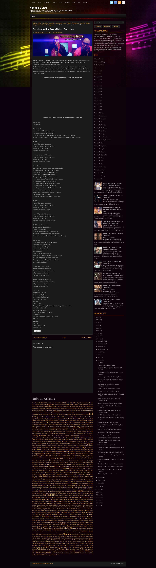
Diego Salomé (62, 441)
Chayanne (66, 428)
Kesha (77, 478)
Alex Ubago (79, 406)
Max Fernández (71, 505)
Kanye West (69, 476)
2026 (98, 317)
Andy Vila (80, 410)
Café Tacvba (53, 422)
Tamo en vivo (68, 540)
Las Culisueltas (71, 485)
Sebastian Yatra (87, 532)
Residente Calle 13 (83, 526)
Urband (61, 547)
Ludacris (39, 493)
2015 (97, 492)
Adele (39, 404)
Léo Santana (70, 493)
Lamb (59, 485)
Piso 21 (58, 524)
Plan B (68, 524)
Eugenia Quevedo (45, 453)
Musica (69, 23)
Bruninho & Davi (58, 420)
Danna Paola (39, 438)
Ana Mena (65, 410)
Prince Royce (80, 524)
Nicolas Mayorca (70, 514)
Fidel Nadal (87, 455)
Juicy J (72, 474)
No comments (57, 32)
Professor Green (89, 524)
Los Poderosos (58, 491)
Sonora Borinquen (69, 538)
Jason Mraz (40, 468)
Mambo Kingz (44, 497)
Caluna (83, 422)
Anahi (69, 410)
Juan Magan (42, 474)
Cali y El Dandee (62, 422)
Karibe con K (77, 476)
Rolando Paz (42, 530)
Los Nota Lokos (50, 491)
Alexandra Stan (35, 408)
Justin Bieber (43, 476)
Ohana (70, 516)
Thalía (47, 541)
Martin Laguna (38, 503)
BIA (54, 414)
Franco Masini (60, 457)
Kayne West (45, 478)
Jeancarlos (59, 468)
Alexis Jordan (43, 408)
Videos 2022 (98, 107)
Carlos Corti (38, 426)
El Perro (62, 447)
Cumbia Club (70, 433)
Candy (64, 424)
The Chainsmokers (74, 541)
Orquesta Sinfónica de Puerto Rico (48, 518)
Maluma (36, 497)
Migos (41, 508)
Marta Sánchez (81, 501)
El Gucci (90, 445)
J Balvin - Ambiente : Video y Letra (108, 422)
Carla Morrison (85, 424)
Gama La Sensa (42, 459)
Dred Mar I (61, 443)
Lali (36, 485)
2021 (97, 331)
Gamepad (49, 459)
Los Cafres (66, 489)
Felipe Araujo (61, 455)
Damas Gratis (69, 435)
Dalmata (63, 435)
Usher (65, 547)
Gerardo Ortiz (76, 459)
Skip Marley (47, 536)
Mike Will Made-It (61, 508)
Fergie (83, 455)
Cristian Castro (44, 433)
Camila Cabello (49, 424)
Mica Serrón (61, 507)
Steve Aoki (40, 540)
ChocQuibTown (88, 428)
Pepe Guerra (77, 522)
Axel (37, 414)
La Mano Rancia (81, 481)
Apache (48, 412)
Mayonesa (78, 505)
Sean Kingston (55, 532)
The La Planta (89, 541)
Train (79, 545)
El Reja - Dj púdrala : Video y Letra (108, 474)
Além (88, 408)
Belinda (77, 417)
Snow (71, 536)
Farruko (39, 455)
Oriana (33, 518)
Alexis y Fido (50, 408)
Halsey (85, 462)
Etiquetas (107, 26)
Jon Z (42, 472)
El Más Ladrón (45, 447)
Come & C (75, 431)
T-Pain (49, 540)
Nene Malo (85, 512)
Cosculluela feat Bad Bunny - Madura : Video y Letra (53, 29)
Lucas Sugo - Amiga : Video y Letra (108, 435)
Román (65, 530)
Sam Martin (34, 532)
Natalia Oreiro (40, 512)
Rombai (48, 530)
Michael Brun (68, 507)
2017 (98, 486)
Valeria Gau (41, 549)
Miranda (81, 508)
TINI (52, 540)
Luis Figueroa (52, 493)
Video (39, 25)
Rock (79, 2)
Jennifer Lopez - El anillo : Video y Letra (109, 377)
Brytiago (85, 420)
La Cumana (41, 481)
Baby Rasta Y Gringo (70, 414)
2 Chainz (47, 403)
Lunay (64, 493)
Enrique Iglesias (69, 451)
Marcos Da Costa (47, 499)
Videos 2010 (98, 71)
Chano (37, 428)
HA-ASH (78, 462)
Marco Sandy (38, 499)
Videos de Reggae (99, 152)
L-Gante (71, 479)
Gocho (62, 461)
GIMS (91, 457)
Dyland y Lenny (76, 443)
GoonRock (76, 461)
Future (88, 457)
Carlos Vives (45, 426)
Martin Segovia (63, 503)
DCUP (85, 433)
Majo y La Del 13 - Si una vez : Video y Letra (110, 466)
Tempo (43, 541)
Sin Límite (40, 536)
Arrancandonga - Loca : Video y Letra (109, 437)
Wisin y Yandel (45, 553)
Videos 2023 (98, 110)
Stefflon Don (84, 538)
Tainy (57, 540)
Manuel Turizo (67, 497)
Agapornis (50, 404)
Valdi (74, 547)
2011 (97, 503)
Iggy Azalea (82, 464)
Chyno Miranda (36, 431)
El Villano (66, 449)
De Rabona (51, 439)
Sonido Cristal (36, 538)
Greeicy (81, 461)
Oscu (58, 518)
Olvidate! (75, 516)
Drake (57, 443)
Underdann (56, 547)
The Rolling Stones (54, 543)
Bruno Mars (65, 420)
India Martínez (36, 466)
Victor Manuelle (46, 551)
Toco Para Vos (43, 545)
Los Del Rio (88, 489)
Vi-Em (82, 549)
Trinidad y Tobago (88, 545)
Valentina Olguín (85, 547)
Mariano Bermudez (68, 499)
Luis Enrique (45, 493)
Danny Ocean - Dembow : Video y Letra (109, 429)
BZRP (58, 414)
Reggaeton (47, 2)
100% (33, 403)
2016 (98, 489)
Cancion (51, 23)
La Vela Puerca (86, 483)
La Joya (60, 481)
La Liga (75, 481)
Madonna (86, 493)
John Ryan (38, 472)
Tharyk (51, 541)
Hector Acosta (35, 464)
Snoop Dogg (62, 536)
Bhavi (43, 418)
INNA (70, 464)
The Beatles (56, 541)
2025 (98, 320)
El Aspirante (53, 445)
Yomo (89, 553)
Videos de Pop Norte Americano (104, 149)
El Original (52, 447)
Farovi (34, 455)
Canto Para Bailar (71, 424)
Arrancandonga (69, 412)
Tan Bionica (75, 540)
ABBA (59, 403)
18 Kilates (42, 403)
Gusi (43, 462)
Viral (62, 551)
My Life (77, 510)
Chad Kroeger (83, 426)
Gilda (47, 461)
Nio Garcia (34, 516)
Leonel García (42, 487)
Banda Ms (45, 417)
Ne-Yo (72, 512)
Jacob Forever (78, 466)
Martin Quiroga (54, 503)
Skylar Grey (56, 536)
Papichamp (61, 520)
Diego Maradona (53, 441)
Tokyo (50, 545)
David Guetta (78, 438)
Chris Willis (62, 430)
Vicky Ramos (35, 551)
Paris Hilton (80, 520)
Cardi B (79, 424)
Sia (72, 534)
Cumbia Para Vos (78, 433)
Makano (70, 495)
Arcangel (57, 412)
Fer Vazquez (78, 455)
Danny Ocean (47, 438)
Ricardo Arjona (42, 528)
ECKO (84, 443)
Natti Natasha (62, 512)
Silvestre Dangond (80, 534)
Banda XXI (61, 417)
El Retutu (89, 447)
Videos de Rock (99, 158)
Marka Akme (58, 501)
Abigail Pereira (80, 403)
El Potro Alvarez (74, 447)
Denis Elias (65, 439)
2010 (98, 506)
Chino (71, 428)
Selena (34, 534)
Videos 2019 (98, 98)
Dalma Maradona (56, 435)
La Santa (79, 483)
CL (44, 422)
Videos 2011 (98, 74)
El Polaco (67, 447)
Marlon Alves (67, 501)
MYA (82, 493)
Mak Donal (65, 495)
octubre (100, 346)
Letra (64, 23)
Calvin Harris (89, 422)
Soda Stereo (76, 536)
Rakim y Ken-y (47, 526)
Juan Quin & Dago (50, 474)
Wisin (38, 553)
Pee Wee (72, 522)
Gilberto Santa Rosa (40, 461)
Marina (84, 499)
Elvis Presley (90, 449)
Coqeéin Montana (82, 431)
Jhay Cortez (42, 470)
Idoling (77, 464)
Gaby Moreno (35, 459)
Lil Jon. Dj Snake (67, 487)
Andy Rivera (75, 410)
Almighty (79, 408)
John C (82, 470)
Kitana (44, 479)
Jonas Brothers (48, 472)
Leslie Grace (49, 487)
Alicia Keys (65, 408)
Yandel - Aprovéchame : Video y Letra (109, 415)
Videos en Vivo (98, 179)
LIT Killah (76, 479)
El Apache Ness (46, 445)
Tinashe (86, 543)
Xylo (63, 553)
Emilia (45, 451)
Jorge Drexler (56, 472)
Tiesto (77, 543)
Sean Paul (62, 532)
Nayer (69, 512)
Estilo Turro (90, 451)
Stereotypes (34, 540)
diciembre (101, 341)
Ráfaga (85, 530)
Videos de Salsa (99, 161)
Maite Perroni (39, 495)
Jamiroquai (90, 466)
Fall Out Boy (86, 453)
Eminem (60, 451)
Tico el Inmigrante (70, 543)
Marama (75, 497)
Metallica (50, 507)
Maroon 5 (74, 501)
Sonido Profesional (46, 538)
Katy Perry (39, 478)
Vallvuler (49, 549)
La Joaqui (56, 481)
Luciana (34, 493)
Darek (57, 438)
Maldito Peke (90, 495)
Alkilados (73, 408)
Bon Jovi (34, 420)
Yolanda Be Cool (83, 553)
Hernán (58, 464)
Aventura (84, 412)
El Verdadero (52, 449)
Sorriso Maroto (77, 538)
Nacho (87, 510)
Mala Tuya (83, 495)
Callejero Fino (76, 422)
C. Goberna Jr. (40, 422)
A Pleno (56, 403)
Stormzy (45, 540)
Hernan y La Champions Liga (47, 464)
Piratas (54, 524)
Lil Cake (61, 487)
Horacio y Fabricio (64, 464)
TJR (55, 540)
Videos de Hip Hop (100, 131)
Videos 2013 (98, 80)
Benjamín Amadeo (84, 417)
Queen (38, 526)
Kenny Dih (72, 478)
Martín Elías (89, 503)
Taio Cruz (61, 540)
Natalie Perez (47, 512)
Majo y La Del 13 (49, 495)
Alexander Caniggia (87, 406)
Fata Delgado (45, 455)
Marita (33, 501)
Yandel (76, 553)
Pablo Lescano (45, 520)
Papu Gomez (67, 520)
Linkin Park (81, 487)
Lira (86, 487)
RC (41, 526)
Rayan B (60, 526)
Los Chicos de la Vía (80, 489)
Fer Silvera (72, 455)
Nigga (84, 514)
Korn (48, 479)
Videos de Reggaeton (47, 25)
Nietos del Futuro (79, 514)
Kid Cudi (37, 479)
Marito (36, 501)
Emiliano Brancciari (52, 451)
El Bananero (59, 445)
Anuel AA (43, 412)
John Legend (87, 470)
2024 (98, 322)
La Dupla (46, 481)
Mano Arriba (55, 497)
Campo (60, 424)
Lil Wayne (75, 487)
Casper (54, 426)
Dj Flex (85, 441)
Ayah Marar (42, 414)
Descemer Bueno (73, 439)
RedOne (65, 526)
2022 (98, 328)
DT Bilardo (90, 433)
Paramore (74, 520)
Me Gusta (34, 507)
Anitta (37, 412)
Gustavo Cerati (54, 462)
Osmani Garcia (63, 518)
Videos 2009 (98, 68)
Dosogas (43, 443)
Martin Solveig (71, 503)
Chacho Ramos (75, 426)
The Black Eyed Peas (64, 541)
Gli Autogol (51, 461)
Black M (65, 418)
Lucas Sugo (77, 491)
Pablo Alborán (36, 520)
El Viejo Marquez (60, 449)
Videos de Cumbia (99, 125)
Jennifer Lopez (67, 469)
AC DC (63, 403)
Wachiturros (75, 551)
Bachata (67, 2)
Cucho (64, 433)
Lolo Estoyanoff (36, 489)
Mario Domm (90, 499)
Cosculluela (58, 23)
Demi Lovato (57, 439)
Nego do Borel (78, 512)
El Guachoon (83, 445)
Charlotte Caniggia (50, 428)
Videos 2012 (98, 77)
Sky (51, 536)
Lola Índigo (90, 487)
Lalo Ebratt (49, 485)
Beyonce (39, 418)
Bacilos (78, 414)
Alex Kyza (60, 406)
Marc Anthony (84, 497)
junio (99, 357)
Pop (74, 2)
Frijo (82, 457)
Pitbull (62, 524)
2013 (97, 497)
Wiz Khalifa (55, 553)
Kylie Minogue (59, 479)
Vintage (59, 551)
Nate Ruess (53, 512)
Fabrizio (77, 453)
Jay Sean (49, 468)
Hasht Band (90, 462)
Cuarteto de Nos (57, 433)
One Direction (88, 516)
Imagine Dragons (89, 464)
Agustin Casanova (79, 404)
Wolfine (60, 553)
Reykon (34, 528)
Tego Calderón (38, 541)
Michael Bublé (75, 507)
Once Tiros (81, 516)
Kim (42, 479)
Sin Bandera (35, 536)
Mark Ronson (50, 501)
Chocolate (34, 430)
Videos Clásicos (99, 113)
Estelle (85, 451)
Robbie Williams (86, 528)
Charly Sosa (59, 428)
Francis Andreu (45, 457)
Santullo (50, 532)
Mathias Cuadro (36, 505)
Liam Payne (56, 487)
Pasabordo (85, 520)
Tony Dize (62, 545)
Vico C (40, 551)
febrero (100, 480)
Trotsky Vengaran (36, 547)
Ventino (77, 549)
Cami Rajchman (36, 424)
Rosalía (74, 530)
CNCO (48, 422)
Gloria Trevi (57, 461)
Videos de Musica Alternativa (103, 137)
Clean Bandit (58, 431)
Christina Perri (79, 430)
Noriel (60, 516)
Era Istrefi (78, 451)
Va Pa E (70, 547)
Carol (50, 426)
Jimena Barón (60, 470)
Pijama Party (42, 524)
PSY (86, 518)
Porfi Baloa (72, 524)
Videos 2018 (98, 95)
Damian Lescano (84, 435)
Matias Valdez (53, 505)
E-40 (81, 443)
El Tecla (43, 449)
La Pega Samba (58, 483)
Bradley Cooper (40, 420)
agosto (100, 352)
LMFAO (81, 479)
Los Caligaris (73, 489)
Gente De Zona (57, 459)
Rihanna (73, 528)
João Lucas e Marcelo (85, 472)
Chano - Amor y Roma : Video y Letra (109, 388)
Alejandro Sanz (52, 406)
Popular (98, 26)
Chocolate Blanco (41, 430)
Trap (54, 2)
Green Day (86, 461)
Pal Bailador (54, 520)
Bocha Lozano (86, 418)
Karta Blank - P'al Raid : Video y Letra (108, 432)
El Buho (64, 445)
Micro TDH (37, 508)
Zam (33, 554)
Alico (69, 408)
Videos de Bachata (100, 119)
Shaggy (61, 534)
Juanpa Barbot (64, 474)
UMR (47, 547)
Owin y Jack (73, 518)
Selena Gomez (40, 534)
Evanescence (58, 453)
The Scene (62, 543)
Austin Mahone (78, 412)
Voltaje (65, 551)
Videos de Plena (99, 143)
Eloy (86, 449)
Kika (40, 479)
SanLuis (45, 532)
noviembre (101, 344)
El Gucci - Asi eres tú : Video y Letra (108, 391)
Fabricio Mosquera (69, 453)
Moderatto (47, 510)
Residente (74, 526)
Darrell (61, 438)
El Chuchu (72, 445)
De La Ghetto (39, 439)
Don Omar (38, 443)
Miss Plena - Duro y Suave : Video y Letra (110, 464)
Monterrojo (59, 510)
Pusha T (34, 526)
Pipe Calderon (49, 524)
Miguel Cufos (53, 508)
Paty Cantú (35, 522)
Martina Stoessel (80, 503)
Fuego (84, 457)
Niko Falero (89, 514)
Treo (82, 545)
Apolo (52, 412)
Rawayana (55, 526)
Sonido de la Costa (58, 538)
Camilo (56, 424)
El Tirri (47, 449)
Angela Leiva (86, 410)
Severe (57, 534)
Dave (64, 438)
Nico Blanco (62, 514)
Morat (65, 510)
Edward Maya (35, 445)
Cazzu (63, 426)
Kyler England (52, 479)
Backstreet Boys (84, 414)
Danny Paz (53, 438)
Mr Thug (73, 510)
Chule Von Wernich (88, 430)
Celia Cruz (68, 426)
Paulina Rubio (51, 522)
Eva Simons (52, 453)
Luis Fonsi (59, 493)
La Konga (65, 481)
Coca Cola (65, 431)
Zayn (35, 554)
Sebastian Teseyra (76, 532)
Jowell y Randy (75, 472)
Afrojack (43, 404)
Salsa (60, 2)
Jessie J (91, 468)
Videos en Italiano (99, 173)
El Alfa (39, 445)
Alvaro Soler (84, 408)
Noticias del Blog (99, 62)
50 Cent (52, 403)
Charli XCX (42, 428)
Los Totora (65, 491)
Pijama (36, 524)
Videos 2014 (98, 83)
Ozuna (81, 518)
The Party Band (37, 543)
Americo (43, 410)
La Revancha (64, 483)
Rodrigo (37, 530)
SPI (87, 530)
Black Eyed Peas (58, 418)
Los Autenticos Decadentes (48, 489)
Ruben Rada (79, 530)
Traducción (75, 545)
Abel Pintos (73, 403)
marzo (100, 477)
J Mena (63, 466)
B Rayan (47, 414)
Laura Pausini (85, 485)
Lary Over (63, 485)
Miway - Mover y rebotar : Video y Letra (110, 403)
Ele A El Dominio (74, 449)
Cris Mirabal (37, 433)
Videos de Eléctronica (101, 128)
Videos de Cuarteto (100, 122)
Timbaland (81, 543)
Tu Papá (43, 547)
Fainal (81, 453)
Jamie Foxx (85, 466)
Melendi (39, 507)
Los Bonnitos (60, 489)
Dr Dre (48, 443)
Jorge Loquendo (64, 472)
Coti (33, 433)
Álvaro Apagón (49, 554)
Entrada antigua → (86, 337)
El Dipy (77, 445)
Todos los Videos (84, 23)
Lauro (37, 487)
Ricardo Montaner (54, 528)
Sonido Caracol (89, 536)
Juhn (69, 474)
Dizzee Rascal (80, 441)
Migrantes (46, 508)
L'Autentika (66, 479)
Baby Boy (62, 414)
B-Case (51, 414)
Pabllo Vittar (90, 518)
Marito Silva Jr (42, 501)
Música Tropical (99, 59)
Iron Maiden (43, 466)
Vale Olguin (78, 547)
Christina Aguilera (71, 430)
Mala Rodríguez (76, 495)
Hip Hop (85, 2)
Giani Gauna (83, 459)
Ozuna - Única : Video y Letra (106, 365)
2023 (98, 325)
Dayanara (86, 438)
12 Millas (37, 403)
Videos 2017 (98, 92)
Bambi (40, 417)
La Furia (51, 481)
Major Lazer (58, 495)
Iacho (74, 464)
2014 (98, 495)
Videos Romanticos (100, 116)
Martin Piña (46, 503)
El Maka (34, 447)
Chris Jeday (56, 430)
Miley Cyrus (75, 508)
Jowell (69, 472)
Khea (87, 478)
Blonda (75, 418)
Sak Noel (91, 530)
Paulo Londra (59, 522)
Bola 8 (91, 418)
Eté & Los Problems (36, 453)
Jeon (74, 468)
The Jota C (82, 541)
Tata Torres (86, 540)
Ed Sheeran (89, 443)
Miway (42, 510)
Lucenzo (91, 491)
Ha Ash (82, 462)
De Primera (45, 439)
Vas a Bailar (72, 549)
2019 (98, 336)
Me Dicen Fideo (89, 505)
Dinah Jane (70, 441)
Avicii (89, 412)
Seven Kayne (52, 534)
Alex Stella (73, 406)
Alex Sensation (66, 406)
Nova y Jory (65, 516)
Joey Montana (77, 470)
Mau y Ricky (60, 505)
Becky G (72, 417)
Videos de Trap (99, 164)
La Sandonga (72, 483)
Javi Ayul (45, 468)
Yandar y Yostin (70, 553)
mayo (100, 360)
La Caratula (90, 479)
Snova (68, 536)
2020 (98, 333)
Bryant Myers (79, 420)
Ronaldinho (69, 530)
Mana (49, 497)
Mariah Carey (58, 499)
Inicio (33, 16)
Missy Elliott (37, 510)
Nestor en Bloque (39, 514)
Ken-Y (60, 478)
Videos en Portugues (100, 176)
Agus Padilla (69, 404)
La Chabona (34, 481)
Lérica (74, 493)
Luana (69, 491)
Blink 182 (70, 418)
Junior (36, 476)
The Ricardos (45, 543)
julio (99, 355)
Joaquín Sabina (68, 470)
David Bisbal (69, 438)
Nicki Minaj (48, 514)
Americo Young (51, 410)
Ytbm (91, 553)
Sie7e (74, 534)
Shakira (67, 534)
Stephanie (90, 538)
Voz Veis (69, 551)
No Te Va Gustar (43, 516)
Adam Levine (35, 404)
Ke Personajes (53, 478)
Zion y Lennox (41, 554)
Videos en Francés (100, 167)
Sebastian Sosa (68, 532)
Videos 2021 (98, 104)
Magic (34, 495)
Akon (86, 404)
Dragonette (52, 443)
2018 (39, 23)
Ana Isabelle (59, 410)
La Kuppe (70, 481)
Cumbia (39, 2)
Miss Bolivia (87, 508)
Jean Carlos (54, 468)
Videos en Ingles (99, 170)
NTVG (82, 510)
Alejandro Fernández (42, 406)
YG (65, 553)
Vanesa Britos (64, 549)
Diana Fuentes (37, 441)
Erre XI (82, 451)
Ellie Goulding (81, 449)
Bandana (67, 417)
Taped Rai (81, 540)
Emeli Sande (35, 451)
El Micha (39, 447)
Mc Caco (82, 505)
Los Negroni (40, 491)
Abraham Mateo (88, 403)
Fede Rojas (52, 455)
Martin (87, 501)
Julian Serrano (77, 474)
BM (56, 414)
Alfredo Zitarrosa (58, 408)
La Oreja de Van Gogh (48, 483)
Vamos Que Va (54, 549)
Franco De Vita (52, 457)
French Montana (76, 457)
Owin (68, 518)
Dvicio (70, 443)
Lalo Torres (55, 485)
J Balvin (57, 466)
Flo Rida (39, 457)
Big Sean (52, 418)
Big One (47, 418)
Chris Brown (49, 430)
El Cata (68, 445)
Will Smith (81, 551)
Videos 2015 (98, 86)
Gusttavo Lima (72, 462)
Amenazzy (38, 410)
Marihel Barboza (79, 499)
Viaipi (86, 549)
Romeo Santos (57, 530)
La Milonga (89, 481)
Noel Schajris (54, 516)
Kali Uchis (60, 476)
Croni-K (50, 433)
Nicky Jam (55, 514)
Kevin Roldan (83, 478)
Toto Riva (69, 545)
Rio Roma (79, 528)
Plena (33, 2)
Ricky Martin (64, 528)
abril (99, 363)
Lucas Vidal (86, 491)
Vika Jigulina (54, 551)
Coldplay (70, 431)
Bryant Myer (73, 420)
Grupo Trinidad (38, 462)
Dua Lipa (66, 443)
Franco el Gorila (67, 457)
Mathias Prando (44, 505)
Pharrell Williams (84, 522)
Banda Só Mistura (53, 417)
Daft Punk (49, 435)
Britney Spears (48, 420)
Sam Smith (40, 532)
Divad (74, 441)
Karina (82, 476)
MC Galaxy (78, 493)
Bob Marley (80, 418)
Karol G (87, 476)
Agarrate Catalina (59, 404)
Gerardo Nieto (68, 459)
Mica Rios (55, 507)
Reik (68, 526)
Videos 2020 (98, 101)
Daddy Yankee (39, 435)
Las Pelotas (78, 485)
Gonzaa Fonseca (69, 461)
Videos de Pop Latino (100, 146)
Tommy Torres (55, 545)
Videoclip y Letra (38, 7)
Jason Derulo (35, 468)
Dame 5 (76, 435)
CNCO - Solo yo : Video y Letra (107, 445)
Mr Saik (69, 510)
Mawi (65, 505)
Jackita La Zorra (70, 466)
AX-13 (67, 403)
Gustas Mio (47, 462)
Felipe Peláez (67, 455)
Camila (43, 424)
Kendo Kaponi (66, 478)
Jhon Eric (48, 470)
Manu (61, 497)
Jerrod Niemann (79, 468)
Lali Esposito (41, 485)
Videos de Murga (99, 134)
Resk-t (91, 526)
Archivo (116, 26)
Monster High (53, 510)
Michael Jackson (84, 507)
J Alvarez (50, 466)
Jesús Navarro (35, 470)
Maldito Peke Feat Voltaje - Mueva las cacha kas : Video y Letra (112, 209)
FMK (62, 453)
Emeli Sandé (40, 451)
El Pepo (57, 447)
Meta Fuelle (45, 507)
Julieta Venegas (86, 474)
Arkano (62, 412)
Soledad (83, 536)
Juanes (58, 474)
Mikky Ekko (68, 508)
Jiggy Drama (53, 470)
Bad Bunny (45, 23)
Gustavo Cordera (63, 462)
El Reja (82, 447)
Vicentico (90, 549)
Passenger (90, 520)
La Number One (38, 483)
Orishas (37, 518)
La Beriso (85, 479)
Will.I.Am (87, 551)
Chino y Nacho (78, 428)
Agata (64, 404)
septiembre (101, 349)
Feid (56, 455)
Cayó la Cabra (59, 426)
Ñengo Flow (55, 554)
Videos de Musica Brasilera (102, 140)
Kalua (64, 476)
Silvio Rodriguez (89, 534)
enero (100, 483)
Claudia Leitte (52, 431)
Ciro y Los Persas (44, 431)
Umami (51, 547)
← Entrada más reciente (39, 337)
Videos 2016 (98, 89)
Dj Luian (89, 441)
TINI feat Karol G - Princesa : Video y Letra (110, 452)
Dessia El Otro (83, 439)
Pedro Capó (66, 522)
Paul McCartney (42, 522)
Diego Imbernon (45, 441)
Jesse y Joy (86, 468)
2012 (97, 500)
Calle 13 (70, 422)
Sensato (47, 534)
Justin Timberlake (53, 476)
